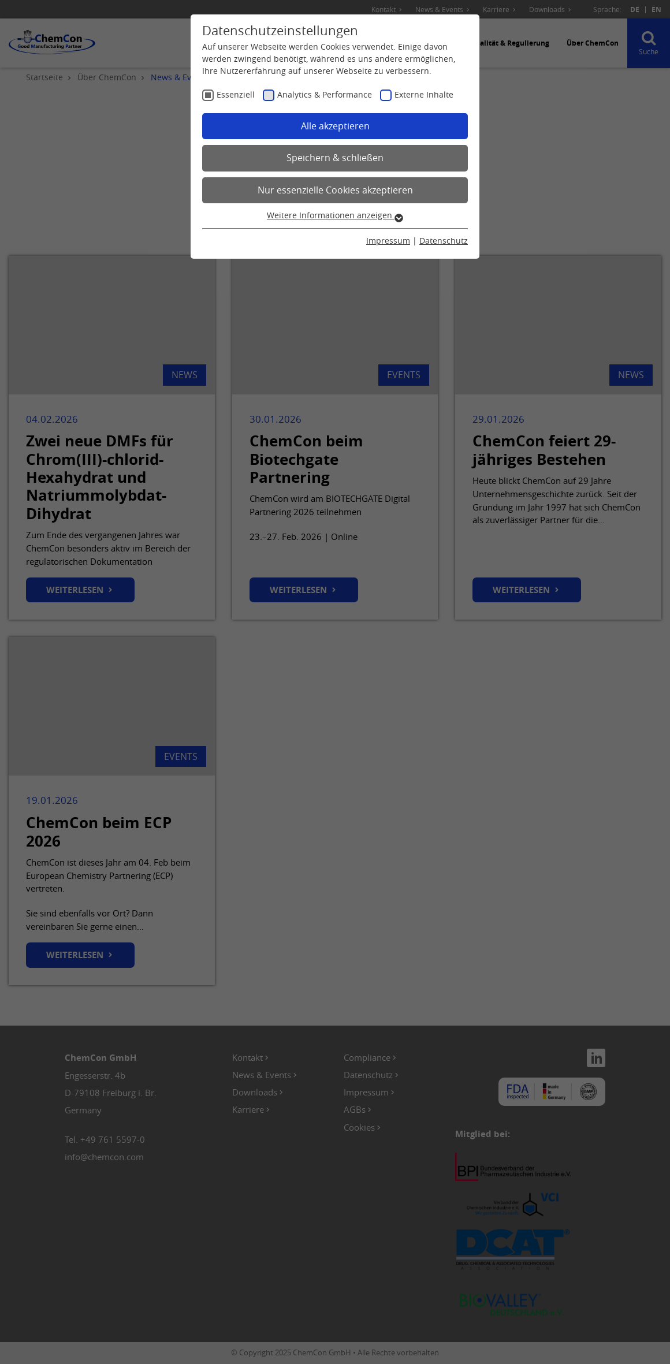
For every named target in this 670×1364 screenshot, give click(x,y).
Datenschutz (443, 240)
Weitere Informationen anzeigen (335, 215)
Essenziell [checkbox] (236, 94)
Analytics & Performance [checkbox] (324, 94)
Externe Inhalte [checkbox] (423, 94)
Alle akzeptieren (335, 126)
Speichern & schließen (335, 157)
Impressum (388, 240)
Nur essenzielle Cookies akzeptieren (335, 190)
